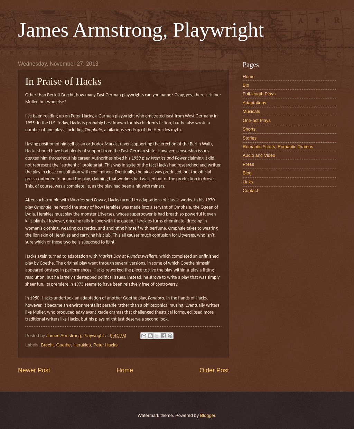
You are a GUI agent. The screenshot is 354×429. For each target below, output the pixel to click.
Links (248, 181)
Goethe (63, 344)
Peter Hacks (105, 344)
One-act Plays (257, 120)
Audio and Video (259, 155)
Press (248, 164)
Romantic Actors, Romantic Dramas (278, 146)
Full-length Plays (259, 93)
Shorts (249, 129)
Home (125, 370)
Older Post (214, 370)
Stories (250, 138)
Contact (250, 190)
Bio (246, 85)
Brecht (47, 344)
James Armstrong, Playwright (141, 29)
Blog (247, 172)
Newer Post (34, 370)
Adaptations (254, 102)
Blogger (207, 415)
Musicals (251, 111)
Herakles (82, 344)
